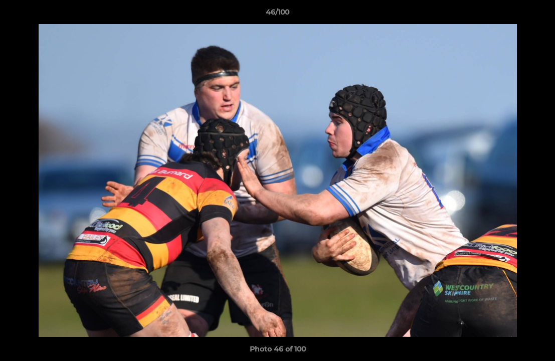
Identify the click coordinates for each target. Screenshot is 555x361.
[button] (537, 14)
